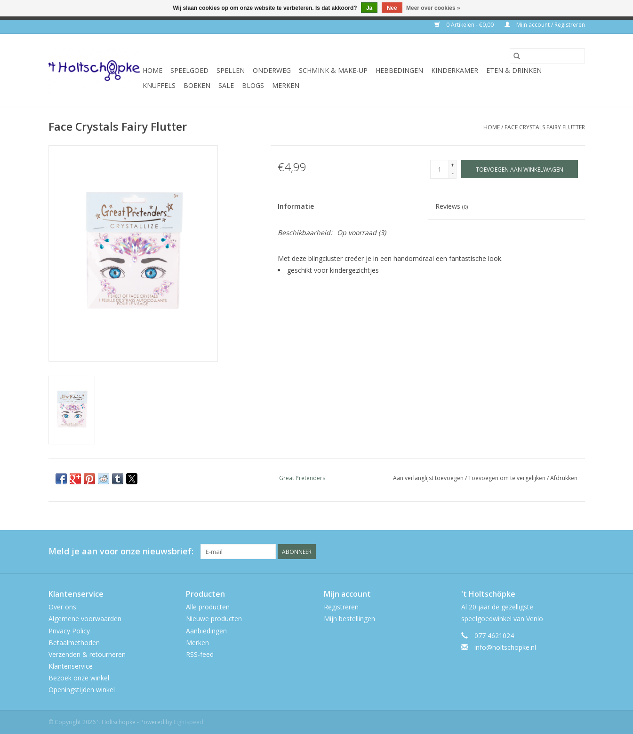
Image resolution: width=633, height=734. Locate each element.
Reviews (451, 206)
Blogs (253, 85)
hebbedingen (399, 70)
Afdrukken (563, 478)
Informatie (296, 206)
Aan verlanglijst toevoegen (429, 478)
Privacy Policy (69, 630)
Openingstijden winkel (81, 689)
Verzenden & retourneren (87, 654)
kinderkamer (454, 70)
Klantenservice (70, 666)
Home (152, 70)
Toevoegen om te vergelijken (507, 478)
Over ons (62, 606)
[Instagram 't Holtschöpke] (577, 551)
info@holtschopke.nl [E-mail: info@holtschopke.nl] (505, 647)
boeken (197, 85)
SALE (226, 85)
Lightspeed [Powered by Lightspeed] (188, 722)
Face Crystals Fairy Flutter (545, 127)
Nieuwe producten (214, 618)
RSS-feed (200, 654)
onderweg (272, 70)
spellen (230, 70)
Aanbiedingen (206, 630)
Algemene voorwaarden (84, 618)
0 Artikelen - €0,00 (464, 25)
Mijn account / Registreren (545, 25)
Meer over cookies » (433, 8)
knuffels (159, 85)
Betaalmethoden (74, 642)
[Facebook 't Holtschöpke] (543, 551)
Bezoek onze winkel (78, 677)
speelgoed (189, 70)
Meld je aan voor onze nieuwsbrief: (120, 551)
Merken (285, 85)
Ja (369, 8)
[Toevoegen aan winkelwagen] (519, 169)
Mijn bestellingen (349, 618)
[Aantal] (439, 169)
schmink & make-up (333, 70)
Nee (392, 8)
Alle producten (208, 606)
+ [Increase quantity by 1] (452, 165)
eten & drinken (514, 70)
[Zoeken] (547, 55)
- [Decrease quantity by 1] (453, 173)
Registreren (341, 606)
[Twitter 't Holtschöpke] (560, 551)
